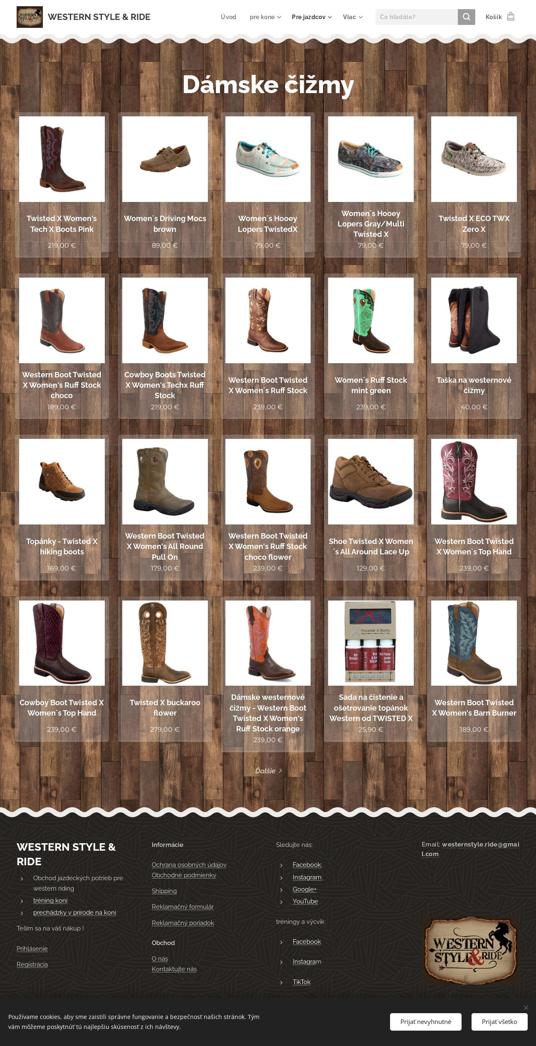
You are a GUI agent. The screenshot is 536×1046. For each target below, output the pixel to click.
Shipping (164, 891)
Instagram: (308, 877)
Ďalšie (265, 771)
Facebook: (307, 865)
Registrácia (32, 965)
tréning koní (50, 900)
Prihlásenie (32, 948)
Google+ (304, 889)
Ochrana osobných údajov (189, 865)
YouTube (305, 902)
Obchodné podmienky (184, 875)
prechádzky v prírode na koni (74, 913)
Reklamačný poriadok (183, 923)
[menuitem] (227, 17)
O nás (160, 959)
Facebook (307, 941)
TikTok (302, 982)
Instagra (304, 962)
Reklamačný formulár (183, 907)
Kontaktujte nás (174, 969)
